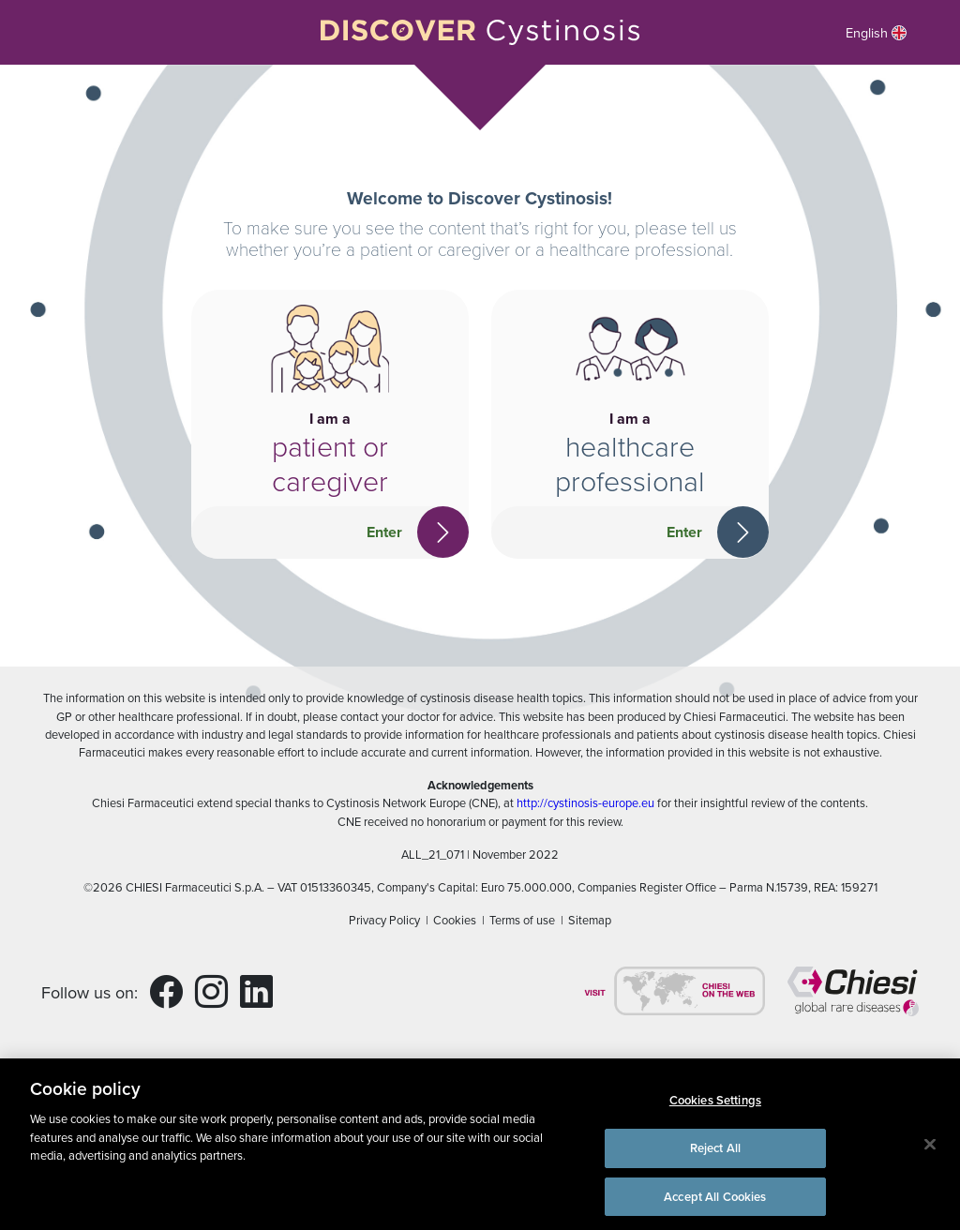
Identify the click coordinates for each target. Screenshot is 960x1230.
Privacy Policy (384, 919)
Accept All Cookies (715, 1202)
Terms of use (522, 919)
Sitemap (589, 919)
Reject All (715, 1153)
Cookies (454, 919)
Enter (384, 532)
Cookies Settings (715, 1107)
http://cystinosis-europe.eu (585, 802)
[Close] (930, 1150)
